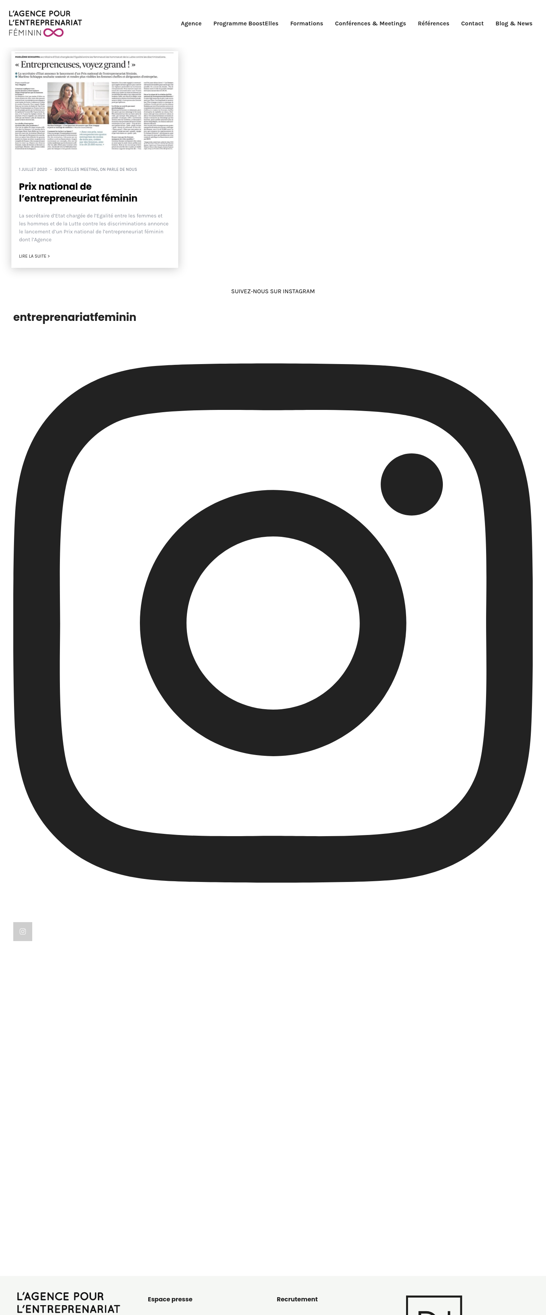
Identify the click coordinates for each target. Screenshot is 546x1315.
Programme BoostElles (246, 23)
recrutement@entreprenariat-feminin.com (332, 1134)
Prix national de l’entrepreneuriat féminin (78, 192)
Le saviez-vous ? (299, 1219)
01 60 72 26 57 (38, 1225)
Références (433, 23)
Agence (191, 23)
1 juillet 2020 (33, 169)
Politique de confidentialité (185, 1219)
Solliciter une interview (179, 1136)
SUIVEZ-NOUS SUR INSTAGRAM (273, 291)
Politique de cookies (175, 1229)
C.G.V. (155, 1240)
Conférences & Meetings (370, 23)
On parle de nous (118, 169)
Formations (306, 23)
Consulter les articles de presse (191, 1125)
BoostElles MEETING (76, 169)
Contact (472, 23)
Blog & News (514, 23)
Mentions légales (171, 1208)
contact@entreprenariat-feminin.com (71, 1234)
